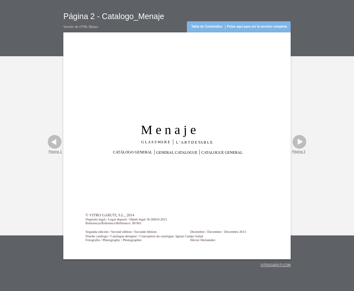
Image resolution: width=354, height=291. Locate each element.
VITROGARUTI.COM (276, 265)
